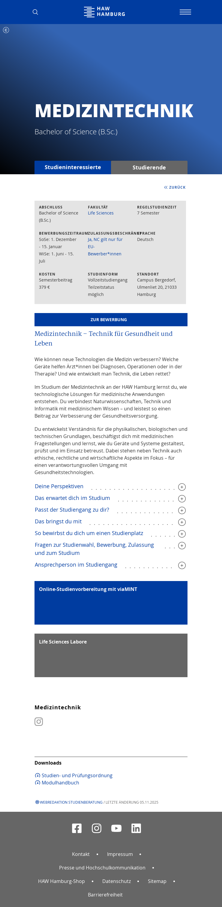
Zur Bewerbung (109, 319)
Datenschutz (116, 881)
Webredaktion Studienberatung (71, 802)
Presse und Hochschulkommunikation (102, 867)
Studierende (149, 167)
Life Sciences (101, 213)
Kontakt (81, 854)
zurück (177, 187)
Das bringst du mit (58, 521)
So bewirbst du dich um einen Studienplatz (89, 533)
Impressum (120, 854)
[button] (37, 12)
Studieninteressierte (73, 167)
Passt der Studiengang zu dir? (72, 509)
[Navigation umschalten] (184, 12)
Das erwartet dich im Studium (72, 497)
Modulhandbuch (60, 782)
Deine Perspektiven (59, 486)
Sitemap (157, 881)
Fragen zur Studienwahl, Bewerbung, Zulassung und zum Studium (94, 548)
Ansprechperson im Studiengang (76, 564)
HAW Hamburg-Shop (61, 881)
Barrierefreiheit (105, 894)
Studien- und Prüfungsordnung (77, 775)
